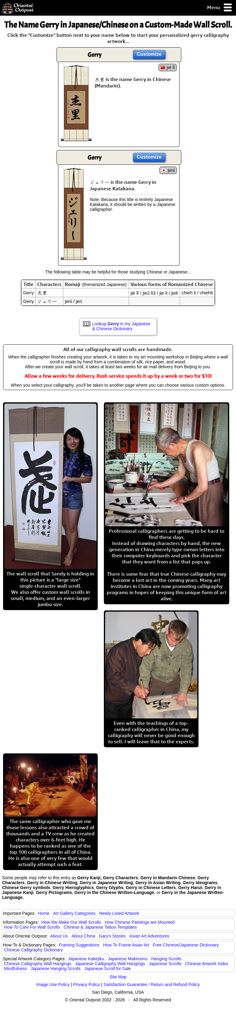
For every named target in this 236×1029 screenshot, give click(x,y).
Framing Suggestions (79, 944)
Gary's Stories (112, 936)
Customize (149, 54)
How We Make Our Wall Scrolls (71, 922)
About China (83, 936)
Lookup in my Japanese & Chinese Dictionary (121, 326)
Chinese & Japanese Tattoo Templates (100, 927)
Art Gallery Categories (74, 913)
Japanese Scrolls (165, 963)
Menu (220, 7)
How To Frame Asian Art (126, 944)
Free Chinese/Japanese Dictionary (186, 944)
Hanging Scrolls (166, 958)
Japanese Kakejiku (86, 958)
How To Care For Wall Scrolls (32, 927)
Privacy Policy (86, 984)
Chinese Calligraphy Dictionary (33, 949)
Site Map (117, 976)
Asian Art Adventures (149, 936)
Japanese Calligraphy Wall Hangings (110, 963)
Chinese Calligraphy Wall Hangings (37, 963)
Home (43, 913)
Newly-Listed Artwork (119, 913)
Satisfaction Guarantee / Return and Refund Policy (152, 984)
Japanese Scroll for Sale (107, 968)
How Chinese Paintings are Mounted (140, 922)
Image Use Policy (53, 984)
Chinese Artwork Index (206, 963)
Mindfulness (15, 968)
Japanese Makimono (128, 958)
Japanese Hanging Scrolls (56, 968)
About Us (59, 936)
